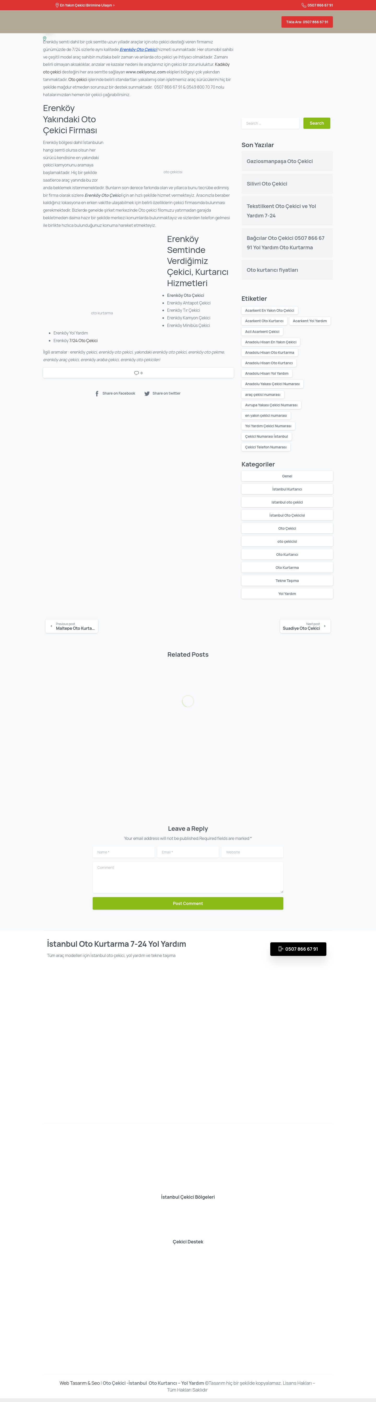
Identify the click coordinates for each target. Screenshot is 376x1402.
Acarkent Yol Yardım (310, 320)
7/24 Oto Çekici (83, 340)
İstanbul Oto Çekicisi (287, 515)
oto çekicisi (287, 541)
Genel (287, 476)
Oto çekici (77, 79)
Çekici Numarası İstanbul (266, 436)
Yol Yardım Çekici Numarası (268, 425)
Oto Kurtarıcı (287, 554)
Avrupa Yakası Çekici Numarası (271, 404)
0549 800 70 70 (200, 87)
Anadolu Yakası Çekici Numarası (272, 383)
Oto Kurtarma (287, 567)
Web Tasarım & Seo (80, 1386)
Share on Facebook (114, 393)
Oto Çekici (287, 528)
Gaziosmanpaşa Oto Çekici (280, 161)
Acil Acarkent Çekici (262, 331)
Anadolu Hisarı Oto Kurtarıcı (269, 362)
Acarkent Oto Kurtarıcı (264, 320)
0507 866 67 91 (317, 5)
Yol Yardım (287, 593)
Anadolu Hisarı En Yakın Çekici (270, 341)
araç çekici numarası (262, 394)
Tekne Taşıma (287, 580)
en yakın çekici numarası (266, 415)
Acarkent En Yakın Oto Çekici (269, 310)
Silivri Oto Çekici (267, 183)
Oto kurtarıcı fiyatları (272, 269)
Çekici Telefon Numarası (266, 447)
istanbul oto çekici (287, 502)
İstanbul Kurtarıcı (287, 489)
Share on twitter (162, 393)
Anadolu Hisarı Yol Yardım (267, 373)
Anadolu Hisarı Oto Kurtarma (269, 352)
